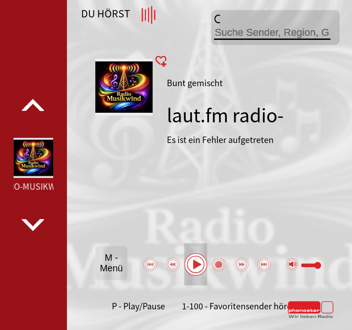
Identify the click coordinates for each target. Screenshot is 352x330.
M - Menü (111, 263)
